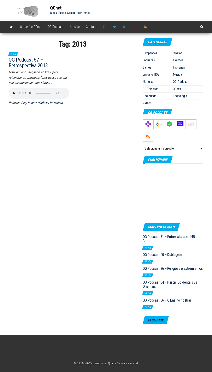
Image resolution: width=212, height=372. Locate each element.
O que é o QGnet (31, 27)
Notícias (148, 82)
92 (145, 247)
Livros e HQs (151, 74)
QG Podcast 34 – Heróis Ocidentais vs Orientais (170, 284)
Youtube (136, 27)
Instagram (125, 27)
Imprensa (179, 67)
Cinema (177, 53)
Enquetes (149, 60)
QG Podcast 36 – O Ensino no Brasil (168, 300)
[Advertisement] (173, 193)
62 (145, 261)
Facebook (105, 27)
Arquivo (75, 27)
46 (145, 306)
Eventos (178, 60)
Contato (91, 27)
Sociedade (150, 96)
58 (145, 275)
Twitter (115, 27)
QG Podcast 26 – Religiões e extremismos (173, 268)
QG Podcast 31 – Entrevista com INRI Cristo (169, 238)
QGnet (56, 8)
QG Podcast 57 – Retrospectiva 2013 (28, 63)
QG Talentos (150, 89)
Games (147, 67)
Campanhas (150, 53)
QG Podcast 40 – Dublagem (162, 254)
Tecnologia (180, 96)
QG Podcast (56, 27)
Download (56, 103)
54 (145, 293)
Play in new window (34, 103)
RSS (146, 27)
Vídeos (147, 103)
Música (177, 74)
